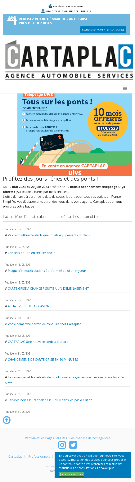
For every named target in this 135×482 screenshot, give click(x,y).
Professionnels (39, 456)
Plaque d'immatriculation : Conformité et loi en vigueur (47, 271)
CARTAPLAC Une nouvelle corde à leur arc (38, 342)
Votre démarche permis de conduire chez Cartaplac (44, 324)
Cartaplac (15, 456)
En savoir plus (105, 468)
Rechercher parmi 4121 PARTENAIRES (103, 29)
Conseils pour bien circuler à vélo (31, 253)
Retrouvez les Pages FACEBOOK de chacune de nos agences (67, 438)
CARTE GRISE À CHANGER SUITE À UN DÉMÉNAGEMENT (48, 288)
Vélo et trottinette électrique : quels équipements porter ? (49, 235)
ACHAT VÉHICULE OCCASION (29, 306)
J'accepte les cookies (71, 474)
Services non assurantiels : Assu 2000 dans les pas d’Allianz (50, 400)
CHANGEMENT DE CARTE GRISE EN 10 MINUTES (43, 359)
